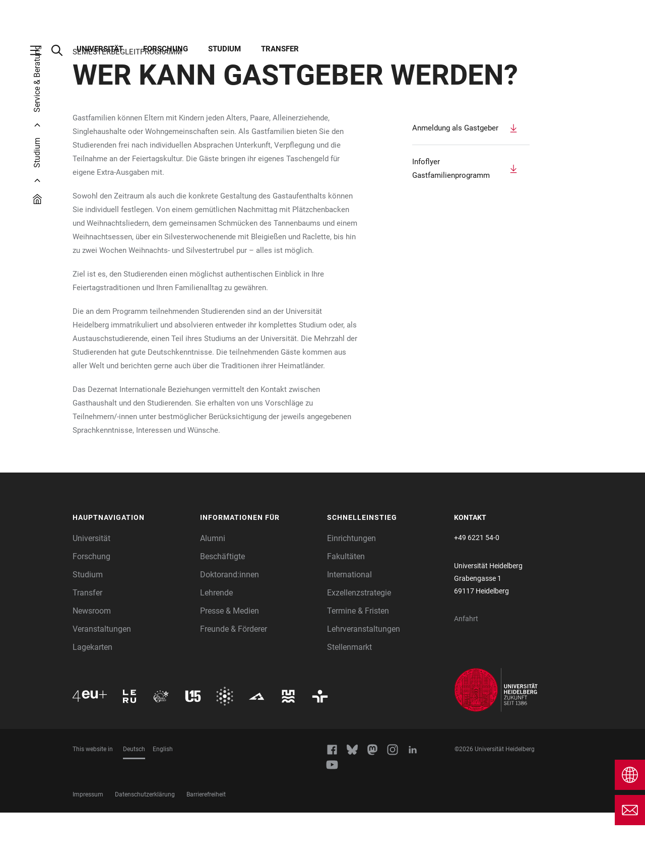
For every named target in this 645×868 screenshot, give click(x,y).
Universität (100, 48)
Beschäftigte (222, 612)
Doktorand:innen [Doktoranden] (229, 630)
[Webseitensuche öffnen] (62, 50)
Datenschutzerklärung (145, 849)
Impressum (88, 849)
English (163, 804)
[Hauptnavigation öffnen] (40, 50)
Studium (224, 48)
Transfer (280, 48)
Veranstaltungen (102, 684)
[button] (131, 573)
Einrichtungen (351, 593)
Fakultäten (346, 612)
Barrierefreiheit (206, 849)
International (349, 630)
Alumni (212, 593)
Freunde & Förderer (233, 684)
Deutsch (134, 804)
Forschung (165, 48)
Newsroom (92, 666)
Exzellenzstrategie (359, 648)
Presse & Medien (229, 666)
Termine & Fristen (358, 666)
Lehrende (216, 648)
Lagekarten (92, 702)
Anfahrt (466, 674)
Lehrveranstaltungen (363, 684)
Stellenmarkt (349, 702)
